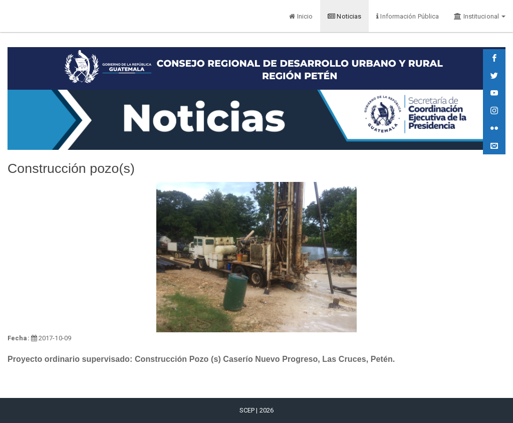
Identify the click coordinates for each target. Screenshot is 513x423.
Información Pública (407, 16)
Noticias (344, 16)
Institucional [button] (479, 16)
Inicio (301, 16)
